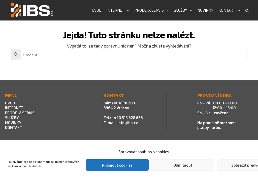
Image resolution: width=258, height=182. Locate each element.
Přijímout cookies (117, 165)
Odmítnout (182, 165)
